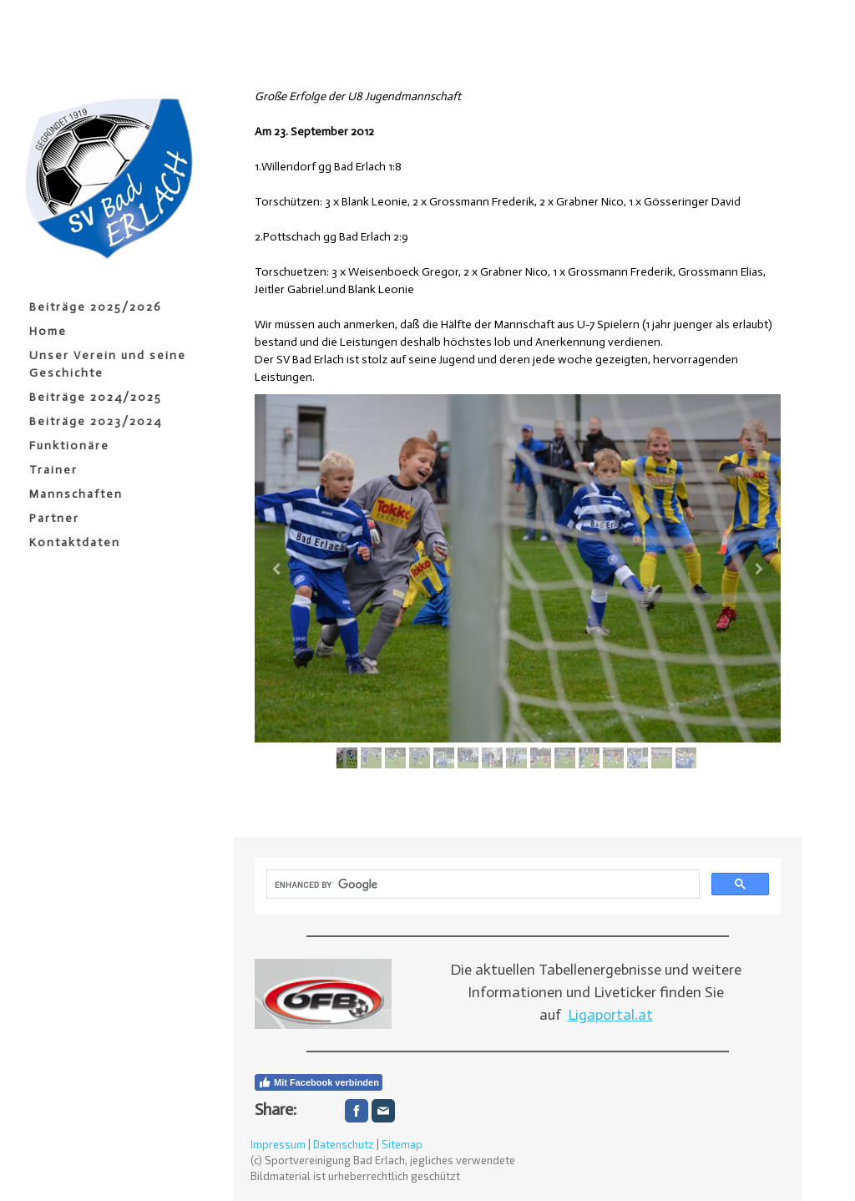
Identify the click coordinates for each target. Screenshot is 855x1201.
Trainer (53, 470)
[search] (481, 884)
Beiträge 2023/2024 (95, 421)
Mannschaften (76, 494)
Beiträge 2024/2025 (95, 397)
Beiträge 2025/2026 (95, 307)
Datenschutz (343, 1144)
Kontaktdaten (74, 542)
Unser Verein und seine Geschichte (107, 364)
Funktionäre (69, 445)
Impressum (278, 1144)
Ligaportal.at (610, 1015)
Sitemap (402, 1144)
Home (48, 331)
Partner (54, 518)
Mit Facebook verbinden (318, 1082)
